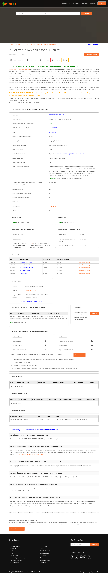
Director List (43, 553)
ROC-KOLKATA (53, 129)
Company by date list (45, 558)
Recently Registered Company (17, 556)
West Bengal (52, 133)
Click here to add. (31, 290)
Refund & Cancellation (45, 549)
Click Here (52, 178)
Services (64, 3)
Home (12, 44)
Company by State (14, 560)
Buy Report (94, 313)
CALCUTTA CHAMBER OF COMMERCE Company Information (39, 44)
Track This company (91, 54)
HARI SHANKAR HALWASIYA (26, 262)
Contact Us (13, 546)
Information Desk (74, 3)
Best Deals (85, 3)
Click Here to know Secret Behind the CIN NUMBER (29, 453)
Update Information (17, 527)
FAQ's (41, 542)
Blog (11, 551)
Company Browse (44, 551)
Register (12, 549)
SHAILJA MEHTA (23, 273)
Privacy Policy (43, 544)
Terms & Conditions (15, 544)
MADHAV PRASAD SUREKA (26, 267)
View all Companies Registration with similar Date (71, 154)
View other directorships (85, 262)
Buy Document (79, 354)
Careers (92, 3)
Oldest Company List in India (47, 556)
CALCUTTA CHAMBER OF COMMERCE (20, 69)
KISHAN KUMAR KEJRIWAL (26, 264)
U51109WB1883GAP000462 (56, 117)
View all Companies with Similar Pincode (31, 300)
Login (101, 3)
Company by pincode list (16, 558)
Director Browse (14, 553)
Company (17, 44)
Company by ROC (44, 560)
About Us (12, 542)
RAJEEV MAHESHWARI (25, 270)
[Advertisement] (54, 28)
